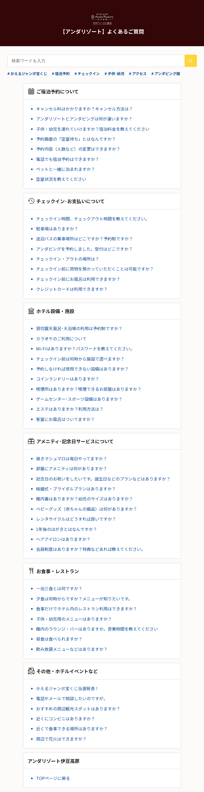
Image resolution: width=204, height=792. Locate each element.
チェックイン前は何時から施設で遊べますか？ (80, 359)
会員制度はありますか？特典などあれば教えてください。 (90, 549)
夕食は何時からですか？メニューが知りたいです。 (84, 598)
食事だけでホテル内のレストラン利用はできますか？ (86, 608)
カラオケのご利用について (61, 338)
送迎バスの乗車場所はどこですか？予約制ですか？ (84, 238)
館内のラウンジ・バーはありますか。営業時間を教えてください (97, 629)
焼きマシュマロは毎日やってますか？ (71, 458)
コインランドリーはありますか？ (67, 379)
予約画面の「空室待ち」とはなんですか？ (76, 139)
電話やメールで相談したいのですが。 (72, 698)
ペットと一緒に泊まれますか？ (65, 169)
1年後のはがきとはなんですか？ (66, 529)
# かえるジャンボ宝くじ (27, 73)
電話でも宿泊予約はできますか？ (67, 159)
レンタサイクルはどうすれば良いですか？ (76, 519)
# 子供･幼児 (114, 73)
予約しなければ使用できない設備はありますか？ (82, 369)
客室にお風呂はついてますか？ (65, 419)
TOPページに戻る (53, 778)
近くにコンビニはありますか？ (65, 718)
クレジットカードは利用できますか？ (72, 289)
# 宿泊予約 (61, 73)
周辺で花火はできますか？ (61, 739)
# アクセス (138, 73)
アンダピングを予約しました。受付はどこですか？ (84, 249)
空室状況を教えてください (61, 179)
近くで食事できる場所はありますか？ (72, 728)
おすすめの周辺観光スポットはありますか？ (78, 708)
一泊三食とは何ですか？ (59, 588)
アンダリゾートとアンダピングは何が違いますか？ (84, 118)
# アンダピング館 (165, 73)
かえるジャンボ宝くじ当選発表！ (67, 688)
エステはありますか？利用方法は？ (69, 409)
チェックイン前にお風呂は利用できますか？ (78, 279)
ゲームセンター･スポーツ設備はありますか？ (79, 399)
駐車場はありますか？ (57, 228)
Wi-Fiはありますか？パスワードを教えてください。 (85, 348)
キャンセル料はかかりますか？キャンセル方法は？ (84, 108)
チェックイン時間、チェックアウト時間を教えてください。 (93, 218)
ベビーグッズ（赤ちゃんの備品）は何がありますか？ (86, 509)
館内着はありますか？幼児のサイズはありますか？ (84, 498)
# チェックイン (87, 73)
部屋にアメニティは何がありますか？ (71, 468)
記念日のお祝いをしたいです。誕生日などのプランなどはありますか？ (103, 479)
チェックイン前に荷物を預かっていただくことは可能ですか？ (95, 269)
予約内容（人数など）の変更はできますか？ (78, 149)
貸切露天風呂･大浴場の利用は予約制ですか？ (79, 328)
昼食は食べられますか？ (59, 639)
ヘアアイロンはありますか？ (63, 539)
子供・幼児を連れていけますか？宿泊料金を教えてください (93, 129)
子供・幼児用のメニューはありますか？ (74, 619)
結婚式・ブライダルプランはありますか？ (76, 488)
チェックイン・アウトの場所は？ (67, 259)
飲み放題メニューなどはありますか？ (72, 649)
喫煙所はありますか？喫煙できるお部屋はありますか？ (88, 389)
